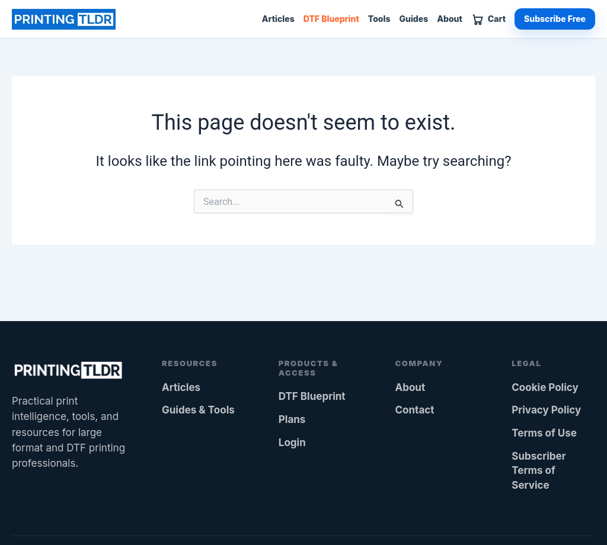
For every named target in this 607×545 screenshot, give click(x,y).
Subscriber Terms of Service (539, 470)
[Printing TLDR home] (64, 19)
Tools (379, 19)
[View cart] (488, 19)
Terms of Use (544, 433)
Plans (292, 419)
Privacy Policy (546, 410)
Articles (278, 19)
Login (292, 442)
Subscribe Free (555, 19)
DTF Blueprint (331, 19)
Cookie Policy (545, 387)
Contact (415, 410)
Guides (413, 19)
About (449, 19)
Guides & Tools (198, 410)
